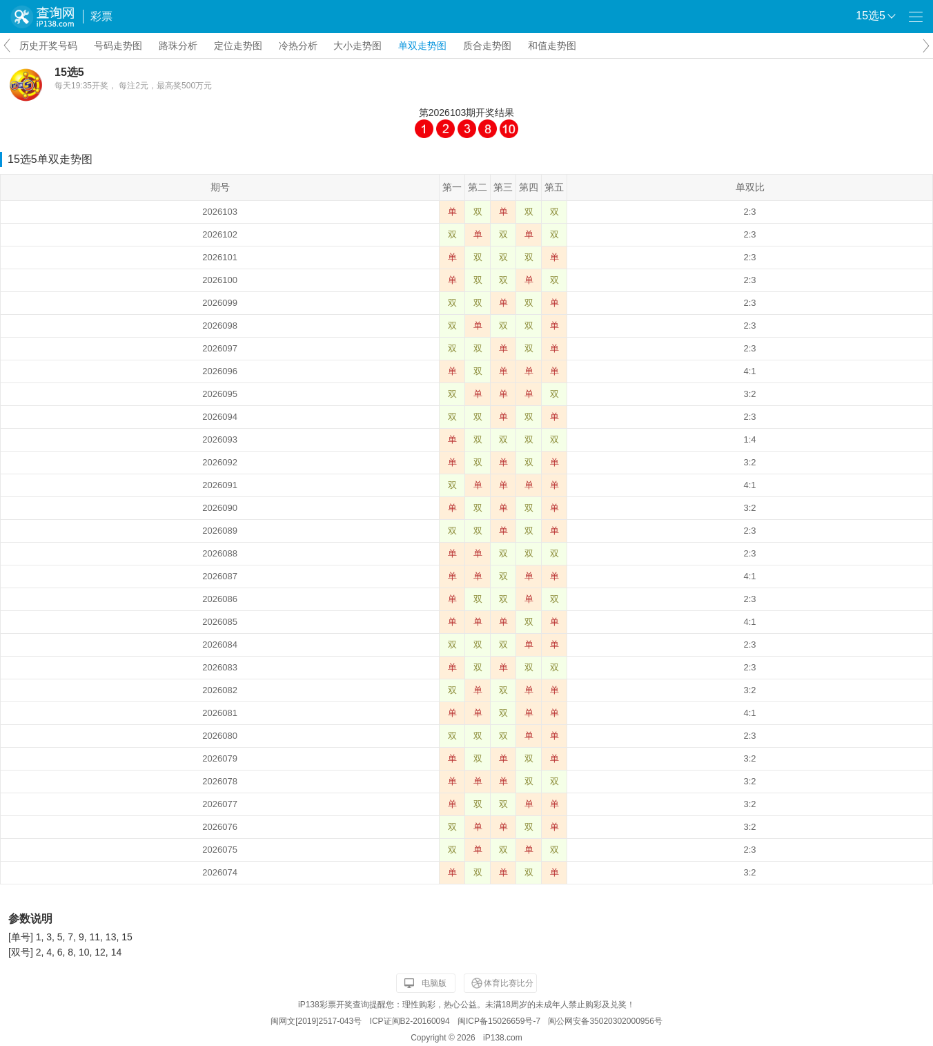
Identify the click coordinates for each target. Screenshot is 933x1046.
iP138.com (502, 1038)
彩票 (101, 16)
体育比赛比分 (508, 983)
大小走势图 (357, 45)
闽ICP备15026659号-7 (499, 1021)
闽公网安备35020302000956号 (605, 1021)
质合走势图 (487, 45)
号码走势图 (118, 45)
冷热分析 (298, 45)
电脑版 (434, 983)
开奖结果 (494, 112)
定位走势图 (238, 45)
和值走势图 (552, 45)
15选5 (69, 72)
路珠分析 (178, 45)
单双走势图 (422, 45)
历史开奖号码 (48, 45)
